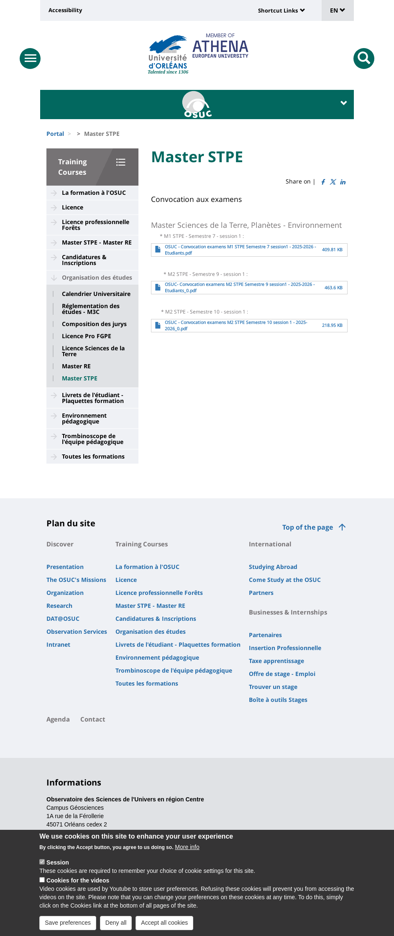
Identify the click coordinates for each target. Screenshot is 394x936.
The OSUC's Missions (76, 580)
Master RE (76, 366)
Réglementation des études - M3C (91, 309)
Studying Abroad (273, 567)
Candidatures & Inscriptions (84, 260)
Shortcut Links (278, 10)
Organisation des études (97, 277)
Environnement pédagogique (84, 418)
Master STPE (79, 378)
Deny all (116, 923)
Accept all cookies (164, 923)
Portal (55, 134)
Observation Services (76, 631)
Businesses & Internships (288, 612)
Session (57, 862)
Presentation (65, 567)
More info (187, 847)
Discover (60, 544)
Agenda (58, 719)
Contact (92, 719)
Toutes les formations (93, 456)
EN (337, 10)
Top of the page (307, 527)
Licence (72, 207)
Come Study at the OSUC (285, 580)
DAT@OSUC (62, 618)
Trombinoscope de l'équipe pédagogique (92, 439)
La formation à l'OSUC (94, 192)
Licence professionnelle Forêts (95, 225)
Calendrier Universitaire (96, 294)
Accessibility (65, 10)
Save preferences (68, 923)
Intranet (58, 644)
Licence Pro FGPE (86, 336)
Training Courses (141, 544)
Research (59, 606)
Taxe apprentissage (276, 661)
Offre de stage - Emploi (282, 674)
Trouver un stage (273, 687)
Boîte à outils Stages (278, 700)
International (270, 544)
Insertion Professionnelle (285, 648)
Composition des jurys (94, 324)
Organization (65, 593)
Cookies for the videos (77, 880)
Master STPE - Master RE (97, 242)
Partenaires (265, 635)
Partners (261, 593)
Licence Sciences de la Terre (93, 351)
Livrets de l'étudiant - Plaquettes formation (93, 398)
